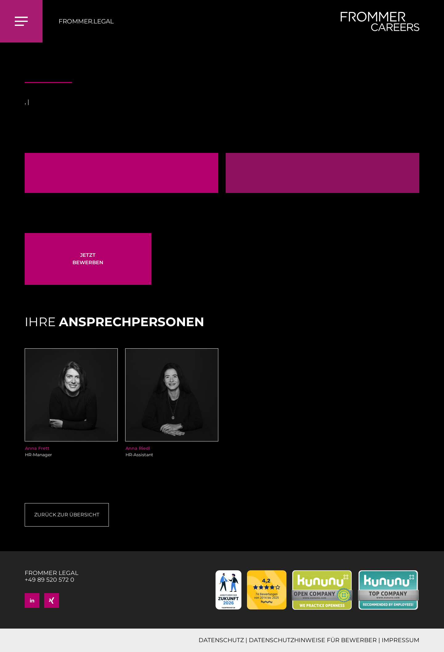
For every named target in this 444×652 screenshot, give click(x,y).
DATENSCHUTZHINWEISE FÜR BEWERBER (313, 640)
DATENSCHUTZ (221, 640)
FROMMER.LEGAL (86, 21)
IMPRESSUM (400, 640)
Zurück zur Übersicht (66, 515)
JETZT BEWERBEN (87, 258)
